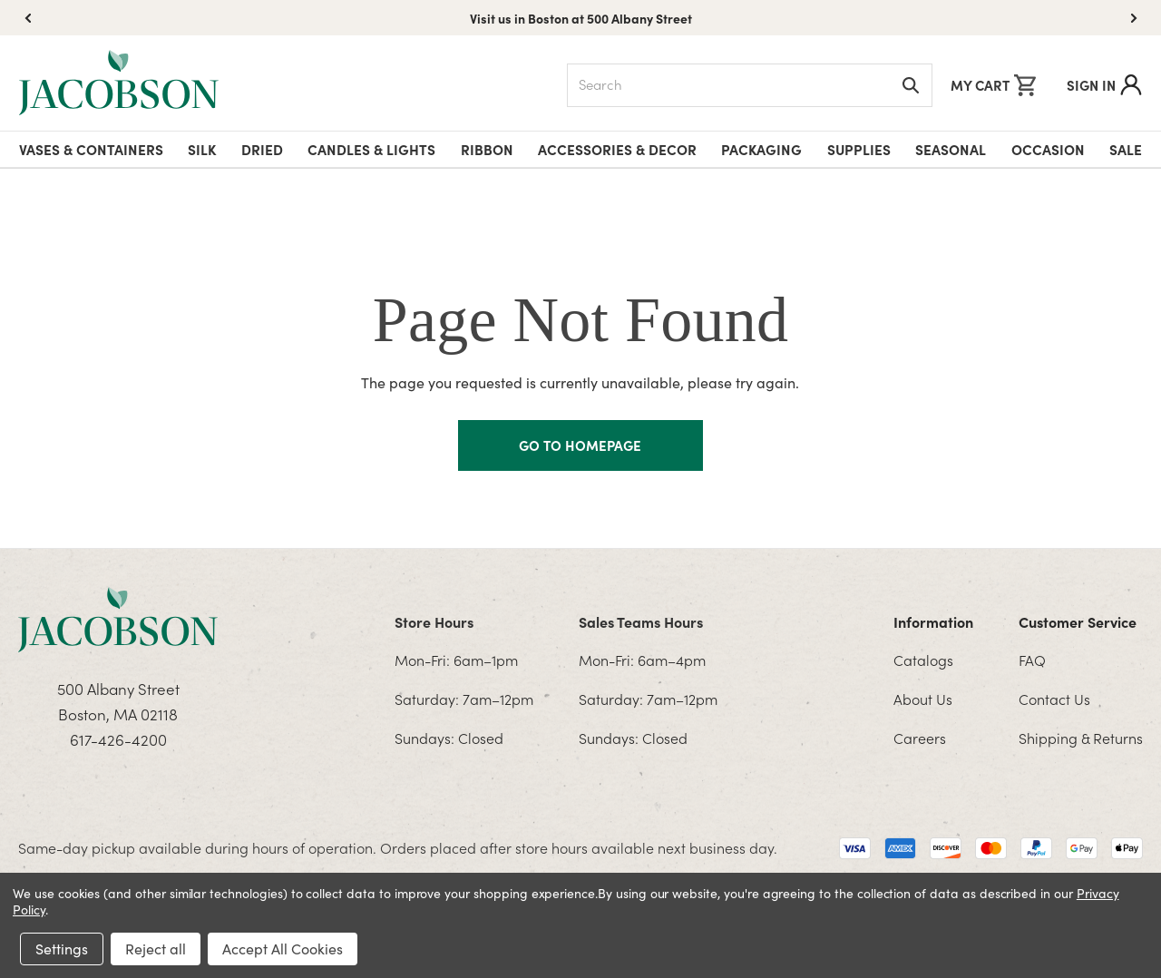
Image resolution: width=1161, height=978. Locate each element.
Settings (61, 948)
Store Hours (434, 621)
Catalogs (923, 660)
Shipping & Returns (1081, 738)
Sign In (1104, 85)
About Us (922, 699)
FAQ (1032, 660)
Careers (919, 738)
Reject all (155, 948)
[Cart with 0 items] (993, 85)
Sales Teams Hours (641, 621)
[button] (1134, 18)
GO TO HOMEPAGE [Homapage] (580, 445)
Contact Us (1054, 699)
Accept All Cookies (282, 948)
